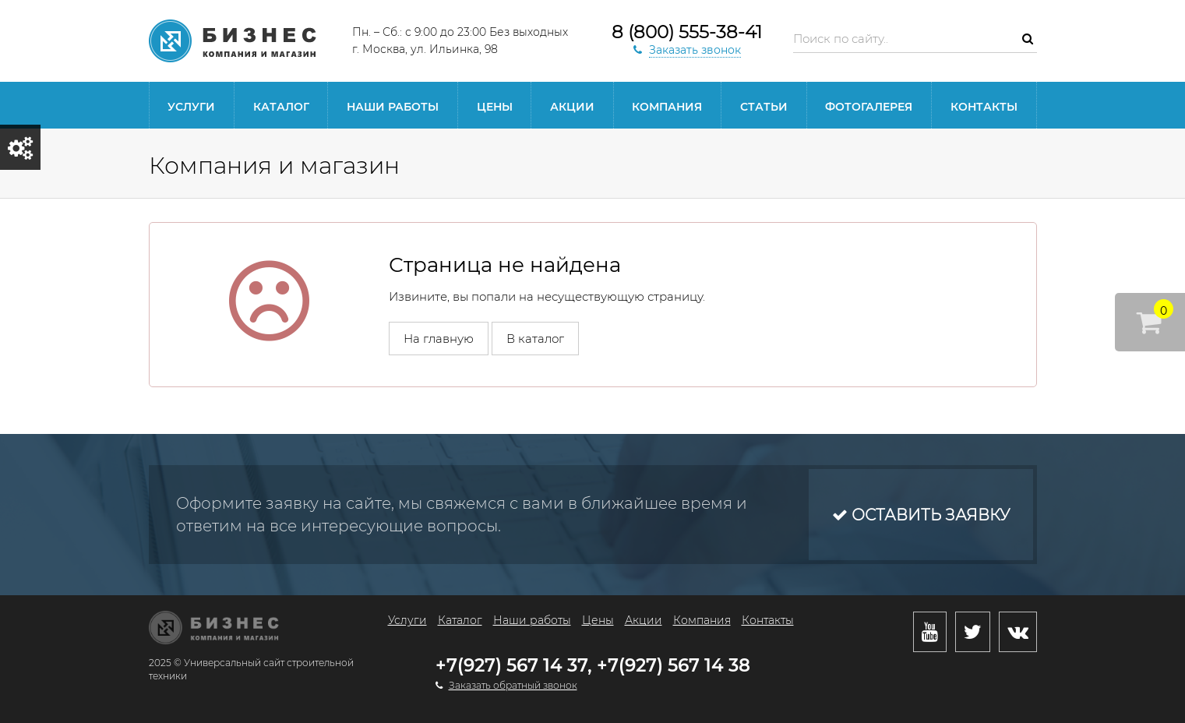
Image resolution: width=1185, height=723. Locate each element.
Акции (572, 107)
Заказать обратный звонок (513, 685)
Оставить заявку (921, 515)
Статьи (764, 107)
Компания (667, 107)
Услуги (191, 107)
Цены (495, 107)
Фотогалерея (868, 107)
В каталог (535, 338)
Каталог (281, 107)
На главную (439, 338)
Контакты (983, 107)
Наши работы (393, 107)
